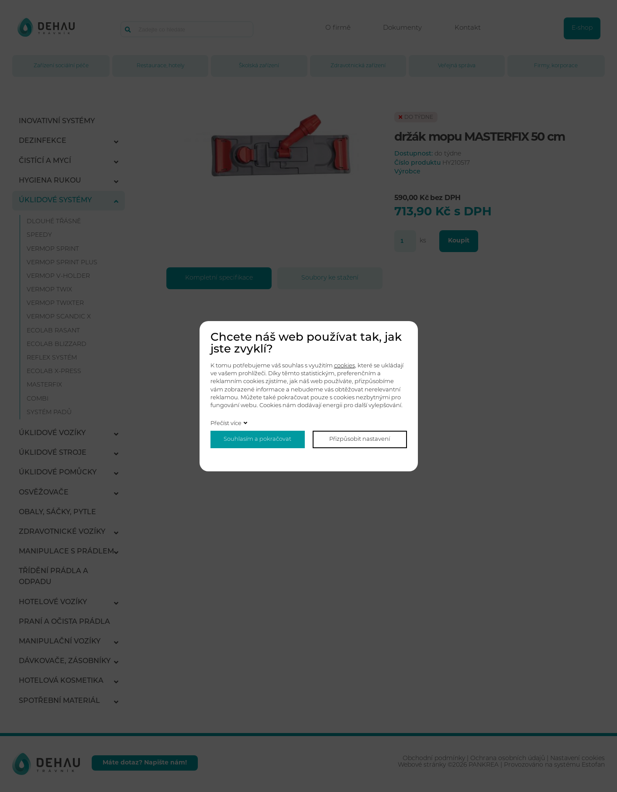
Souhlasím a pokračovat (257, 439)
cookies (344, 366)
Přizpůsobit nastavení (359, 439)
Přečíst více (225, 423)
